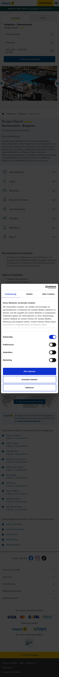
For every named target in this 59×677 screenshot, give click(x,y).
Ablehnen (29, 388)
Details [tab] (29, 294)
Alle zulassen (29, 371)
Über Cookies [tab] (48, 294)
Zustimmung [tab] (10, 294)
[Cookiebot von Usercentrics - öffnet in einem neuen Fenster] (45, 287)
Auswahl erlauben (29, 379)
